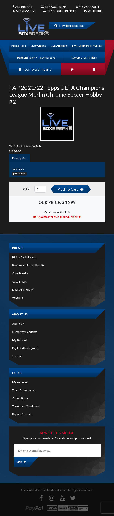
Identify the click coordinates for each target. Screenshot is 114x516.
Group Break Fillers (84, 57)
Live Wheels (38, 45)
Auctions (53, 6)
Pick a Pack (18, 45)
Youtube (93, 11)
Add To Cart (71, 189)
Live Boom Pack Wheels (87, 45)
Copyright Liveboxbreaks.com (44, 490)
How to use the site (69, 25)
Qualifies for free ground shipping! (57, 216)
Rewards (23, 11)
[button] (94, 69)
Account (87, 6)
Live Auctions (59, 45)
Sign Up (21, 461)
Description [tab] (19, 158)
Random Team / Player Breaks (36, 57)
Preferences (59, 11)
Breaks (22, 6)
